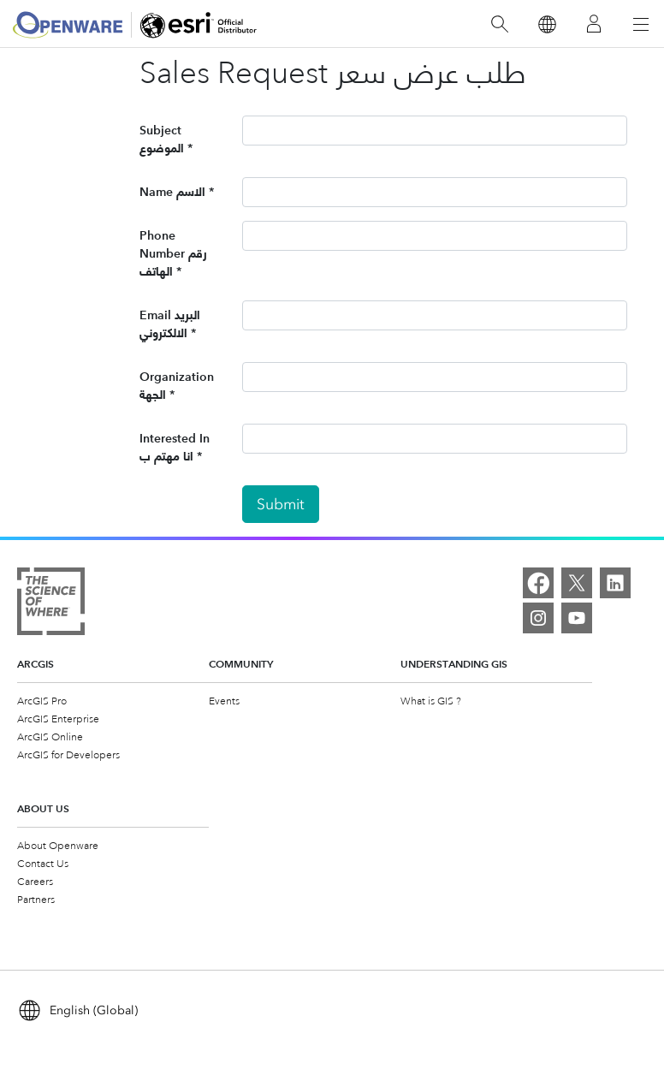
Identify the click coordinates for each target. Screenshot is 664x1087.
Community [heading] (241, 663)
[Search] (500, 24)
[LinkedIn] (615, 582)
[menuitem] (113, 701)
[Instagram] (538, 618)
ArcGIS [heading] (35, 663)
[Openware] (67, 25)
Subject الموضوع (161, 139)
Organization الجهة (176, 385)
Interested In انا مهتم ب (174, 447)
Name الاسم (172, 191)
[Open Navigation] (641, 24)
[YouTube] (576, 618)
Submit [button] (281, 504)
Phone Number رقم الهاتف (173, 253)
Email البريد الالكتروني (169, 324)
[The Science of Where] (51, 601)
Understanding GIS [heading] (453, 663)
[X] (576, 582)
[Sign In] (593, 24)
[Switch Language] (546, 24)
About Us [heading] (43, 808)
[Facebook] (538, 582)
